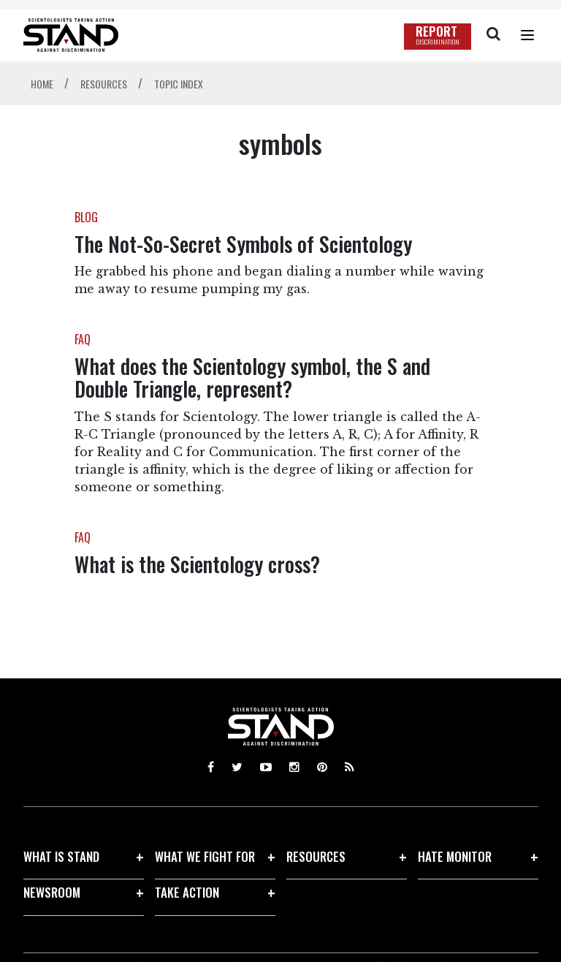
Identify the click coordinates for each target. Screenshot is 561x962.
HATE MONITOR (455, 856)
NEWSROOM (51, 892)
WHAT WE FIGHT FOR (205, 856)
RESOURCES (316, 856)
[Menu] (527, 35)
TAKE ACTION (187, 892)
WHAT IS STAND (61, 856)
